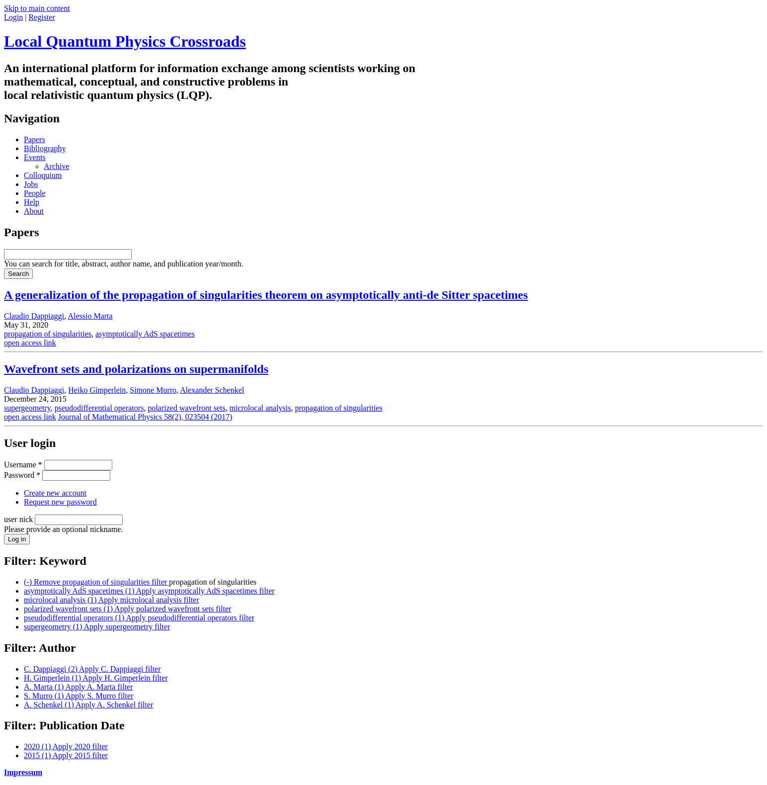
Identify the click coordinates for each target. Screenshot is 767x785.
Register (41, 17)
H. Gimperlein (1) (96, 678)
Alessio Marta (90, 316)
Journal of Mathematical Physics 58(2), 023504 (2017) (145, 417)
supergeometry (27, 408)
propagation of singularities (47, 334)
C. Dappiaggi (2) (92, 669)
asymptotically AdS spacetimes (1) (149, 591)
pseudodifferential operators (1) (139, 617)
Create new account (55, 493)
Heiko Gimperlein (97, 390)
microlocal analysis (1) (111, 600)
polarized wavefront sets (186, 408)
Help (31, 202)
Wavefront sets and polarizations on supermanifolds (136, 368)
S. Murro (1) (78, 696)
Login (13, 17)
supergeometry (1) (97, 626)
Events (35, 157)
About (34, 211)
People (35, 193)
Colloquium (43, 175)
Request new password (60, 502)
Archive (57, 166)
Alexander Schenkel (212, 390)
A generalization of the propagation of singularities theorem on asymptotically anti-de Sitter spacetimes (266, 294)
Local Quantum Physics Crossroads (125, 41)
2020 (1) (66, 746)
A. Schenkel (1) (88, 704)
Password (22, 475)
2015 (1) (66, 755)
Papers (34, 139)
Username (23, 464)
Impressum (23, 772)
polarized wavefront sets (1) (127, 609)
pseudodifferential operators (99, 408)
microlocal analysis (260, 408)
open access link (30, 343)
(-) (96, 582)
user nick (19, 519)
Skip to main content (37, 8)
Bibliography (45, 148)
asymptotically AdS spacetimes (145, 334)
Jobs (31, 184)
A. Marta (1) (78, 687)
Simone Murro (153, 390)
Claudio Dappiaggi (34, 316)
